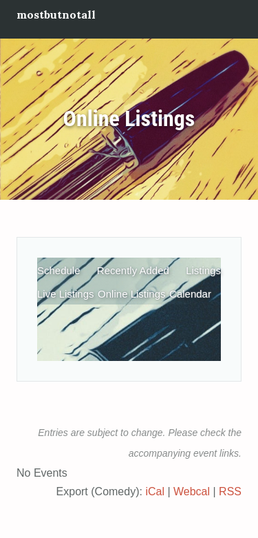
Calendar (190, 294)
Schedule (58, 270)
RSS (230, 491)
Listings (203, 270)
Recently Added (133, 270)
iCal (154, 491)
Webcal (191, 491)
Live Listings (65, 294)
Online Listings (129, 119)
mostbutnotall (56, 14)
